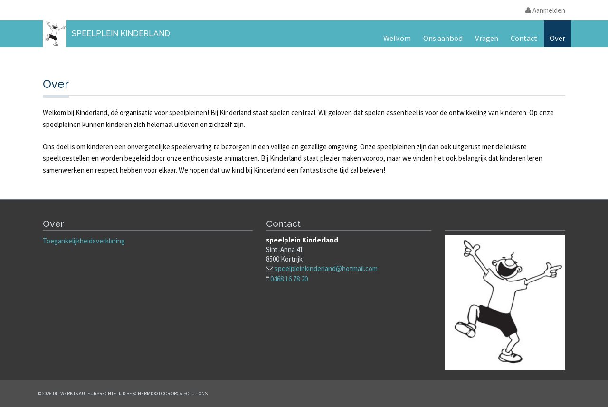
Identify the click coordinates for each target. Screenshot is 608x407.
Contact (524, 38)
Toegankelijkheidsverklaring (84, 240)
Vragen (486, 38)
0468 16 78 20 (289, 278)
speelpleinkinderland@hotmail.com (326, 268)
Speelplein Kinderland (121, 33)
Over (557, 38)
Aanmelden (545, 10)
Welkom (397, 38)
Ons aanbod (443, 38)
